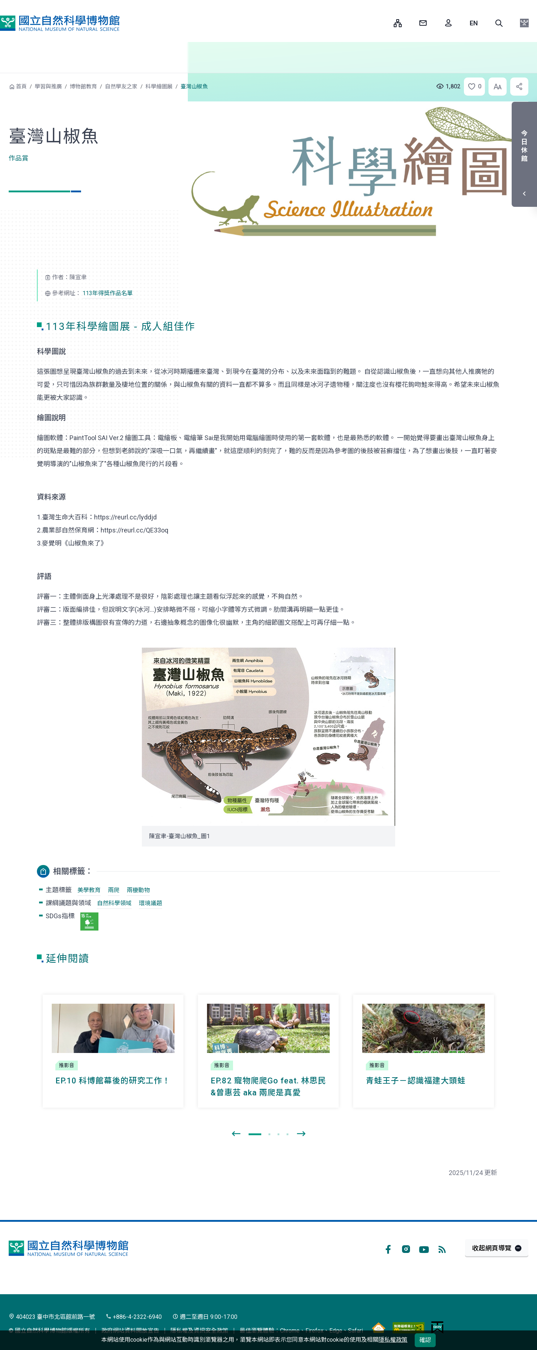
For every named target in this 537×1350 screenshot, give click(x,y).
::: (383, 23)
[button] (499, 23)
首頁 (21, 86)
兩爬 (113, 890)
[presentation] (236, 1134)
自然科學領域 (114, 903)
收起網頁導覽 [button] (491, 1248)
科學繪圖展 (159, 86)
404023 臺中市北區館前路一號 (52, 1316)
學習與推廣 (48, 86)
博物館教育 (83, 86)
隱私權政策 (393, 1339)
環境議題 (150, 903)
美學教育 (89, 890)
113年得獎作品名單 (108, 293)
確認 (425, 1340)
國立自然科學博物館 (59, 23)
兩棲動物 (138, 890)
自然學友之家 (121, 86)
